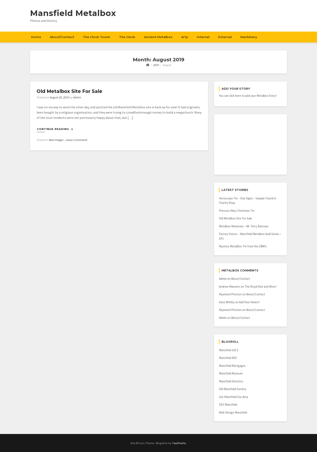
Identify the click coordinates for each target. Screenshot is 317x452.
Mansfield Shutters (231, 381)
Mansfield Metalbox (73, 13)
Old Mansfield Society (232, 389)
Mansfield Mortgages (232, 366)
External (225, 37)
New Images (56, 140)
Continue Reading (55, 129)
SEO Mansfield (228, 404)
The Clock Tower (96, 37)
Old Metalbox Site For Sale (69, 91)
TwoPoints (179, 443)
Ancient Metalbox (158, 37)
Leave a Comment (76, 140)
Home (36, 37)
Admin (77, 97)
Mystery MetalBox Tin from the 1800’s (243, 246)
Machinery (248, 37)
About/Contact (62, 37)
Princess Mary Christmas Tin (237, 211)
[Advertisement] (250, 144)
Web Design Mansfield (233, 412)
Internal (203, 37)
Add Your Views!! (249, 302)
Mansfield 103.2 (228, 350)
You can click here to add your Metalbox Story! (248, 96)
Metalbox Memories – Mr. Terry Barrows (243, 226)
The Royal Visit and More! (260, 286)
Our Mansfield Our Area (233, 397)
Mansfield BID (228, 358)
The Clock (127, 37)
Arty (184, 37)
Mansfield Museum (231, 373)
